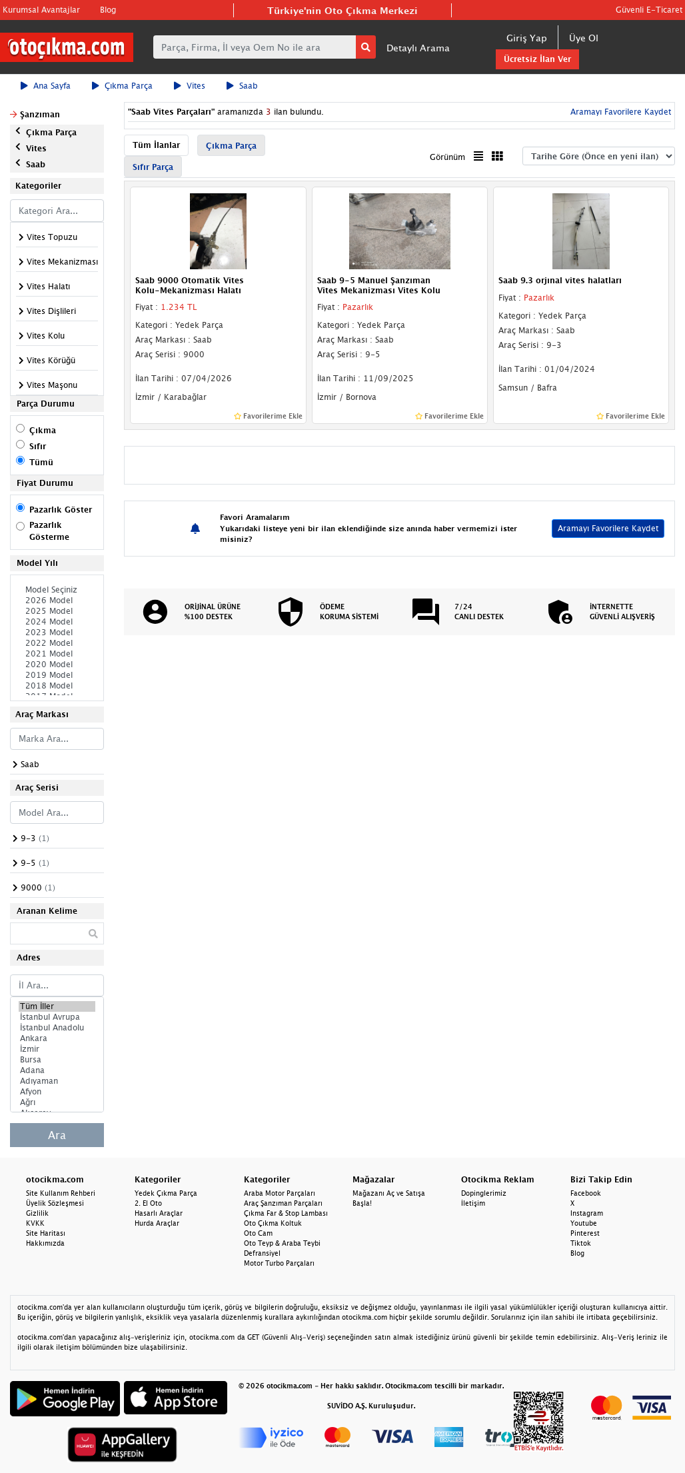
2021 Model (57, 654)
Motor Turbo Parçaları (279, 1263)
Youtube (583, 1223)
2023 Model (57, 632)
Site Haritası (45, 1233)
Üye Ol (583, 37)
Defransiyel (262, 1253)
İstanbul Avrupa (57, 1017)
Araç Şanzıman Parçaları (283, 1203)
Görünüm (447, 157)
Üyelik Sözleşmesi (55, 1203)
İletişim (473, 1203)
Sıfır (37, 446)
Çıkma (42, 430)
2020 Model (57, 664)
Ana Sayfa (46, 86)
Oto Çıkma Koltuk (273, 1223)
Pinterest (585, 1233)
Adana (57, 1070)
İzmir (57, 1049)
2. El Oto (148, 1203)
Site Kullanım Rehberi (60, 1193)
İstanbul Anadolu (57, 1027)
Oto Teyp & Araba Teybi (282, 1243)
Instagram (586, 1213)
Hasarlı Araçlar (159, 1213)
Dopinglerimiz (483, 1193)
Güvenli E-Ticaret (649, 10)
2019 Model (57, 675)
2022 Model (57, 643)
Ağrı (57, 1102)
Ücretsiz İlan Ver (537, 59)
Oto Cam (258, 1233)
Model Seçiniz (57, 590)
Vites (189, 86)
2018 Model (57, 686)
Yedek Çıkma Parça (166, 1193)
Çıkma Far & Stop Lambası (286, 1213)
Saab (242, 86)
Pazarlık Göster (60, 510)
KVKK (35, 1223)
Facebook (585, 1193)
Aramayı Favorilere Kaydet (619, 112)
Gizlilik (37, 1213)
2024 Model (57, 622)
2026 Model (57, 600)
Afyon (57, 1091)
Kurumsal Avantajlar (41, 10)
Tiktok (580, 1243)
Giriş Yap (526, 37)
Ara (57, 1135)
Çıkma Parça (122, 86)
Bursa (57, 1059)
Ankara (57, 1038)
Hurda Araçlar (157, 1223)
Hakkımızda (45, 1243)
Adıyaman (57, 1081)
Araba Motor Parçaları (279, 1193)
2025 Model (57, 611)
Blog (108, 10)
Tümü (41, 462)
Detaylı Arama (418, 47)
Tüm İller (57, 1006)
